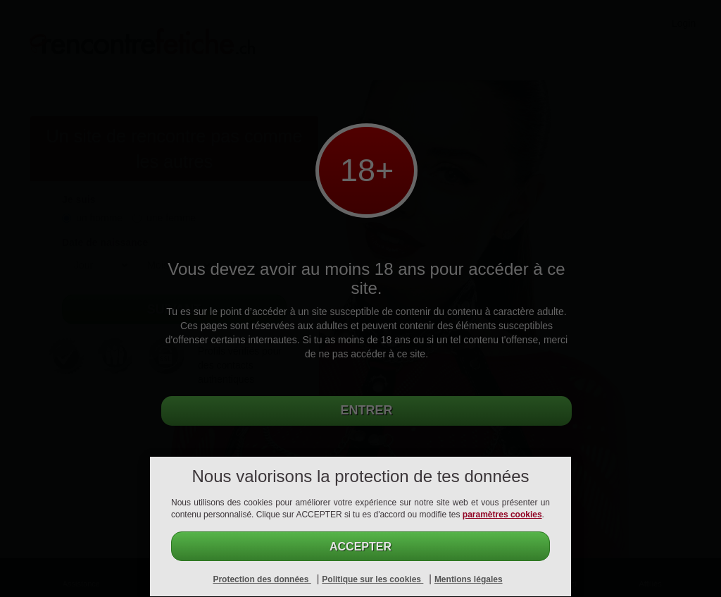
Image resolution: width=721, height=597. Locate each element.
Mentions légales (468, 579)
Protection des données (262, 579)
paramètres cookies (502, 514)
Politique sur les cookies (372, 579)
